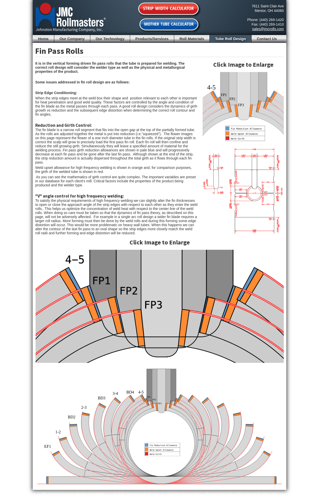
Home (43, 39)
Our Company (72, 39)
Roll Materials (192, 39)
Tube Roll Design (230, 39)
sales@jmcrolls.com (268, 29)
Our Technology (110, 39)
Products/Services (152, 39)
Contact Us (267, 39)
